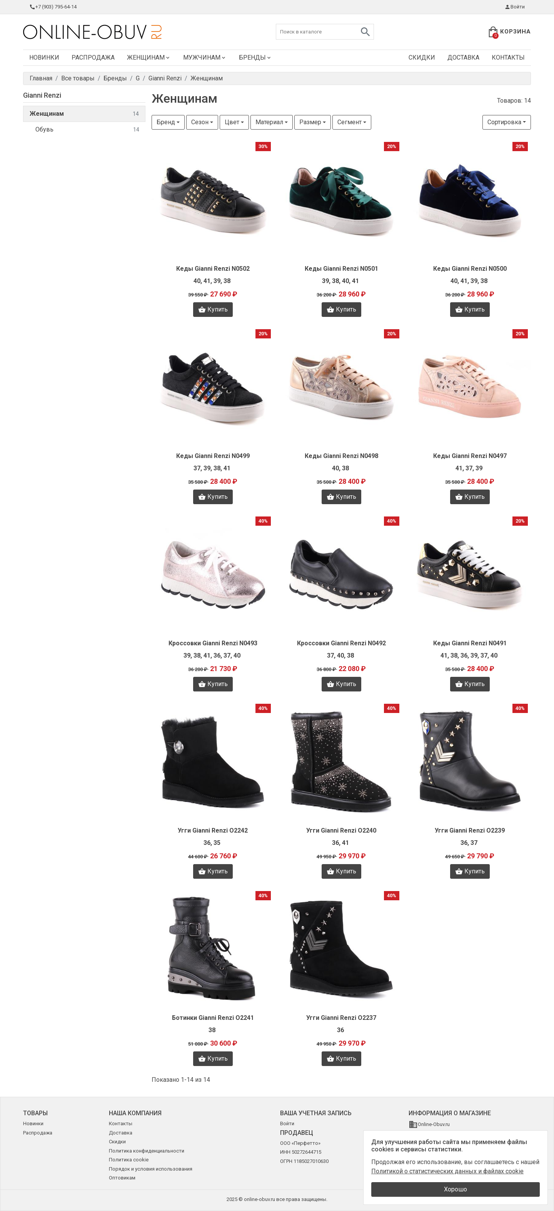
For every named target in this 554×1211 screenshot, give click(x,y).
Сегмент (349, 122)
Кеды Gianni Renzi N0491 (470, 643)
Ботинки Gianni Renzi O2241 (213, 1017)
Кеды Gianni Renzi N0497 (470, 456)
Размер (310, 122)
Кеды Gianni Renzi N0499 (213, 456)
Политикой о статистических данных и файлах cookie (447, 1171)
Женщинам (149, 57)
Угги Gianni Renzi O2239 (470, 830)
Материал (269, 122)
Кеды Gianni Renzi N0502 (213, 268)
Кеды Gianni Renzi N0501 (341, 268)
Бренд (166, 122)
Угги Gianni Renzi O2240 (341, 830)
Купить (213, 309)
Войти (514, 7)
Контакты (508, 57)
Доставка (463, 57)
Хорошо (455, 1189)
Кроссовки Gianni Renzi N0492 (341, 643)
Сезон (200, 122)
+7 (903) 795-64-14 (53, 7)
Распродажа (93, 57)
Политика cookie (129, 1160)
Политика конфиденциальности (146, 1151)
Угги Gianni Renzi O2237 (341, 1017)
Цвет (232, 122)
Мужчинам (205, 57)
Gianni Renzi (42, 95)
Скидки (422, 57)
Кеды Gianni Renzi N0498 (341, 456)
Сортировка (504, 122)
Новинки (44, 57)
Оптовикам (122, 1178)
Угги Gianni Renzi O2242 (213, 830)
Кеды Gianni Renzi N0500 (470, 268)
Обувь (87, 130)
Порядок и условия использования (150, 1169)
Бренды (255, 57)
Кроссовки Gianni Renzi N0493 (213, 643)
